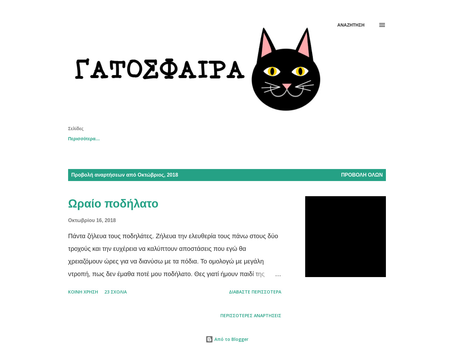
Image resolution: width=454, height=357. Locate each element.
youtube (169, 138)
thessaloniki (130, 138)
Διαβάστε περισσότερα (255, 292)
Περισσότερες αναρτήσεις (250, 315)
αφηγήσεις (298, 138)
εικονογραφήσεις (215, 138)
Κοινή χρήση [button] (83, 292)
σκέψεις (260, 138)
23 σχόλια (115, 292)
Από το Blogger (227, 339)
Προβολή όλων (362, 175)
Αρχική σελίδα (83, 138)
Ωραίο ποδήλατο (113, 203)
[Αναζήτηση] (350, 25)
